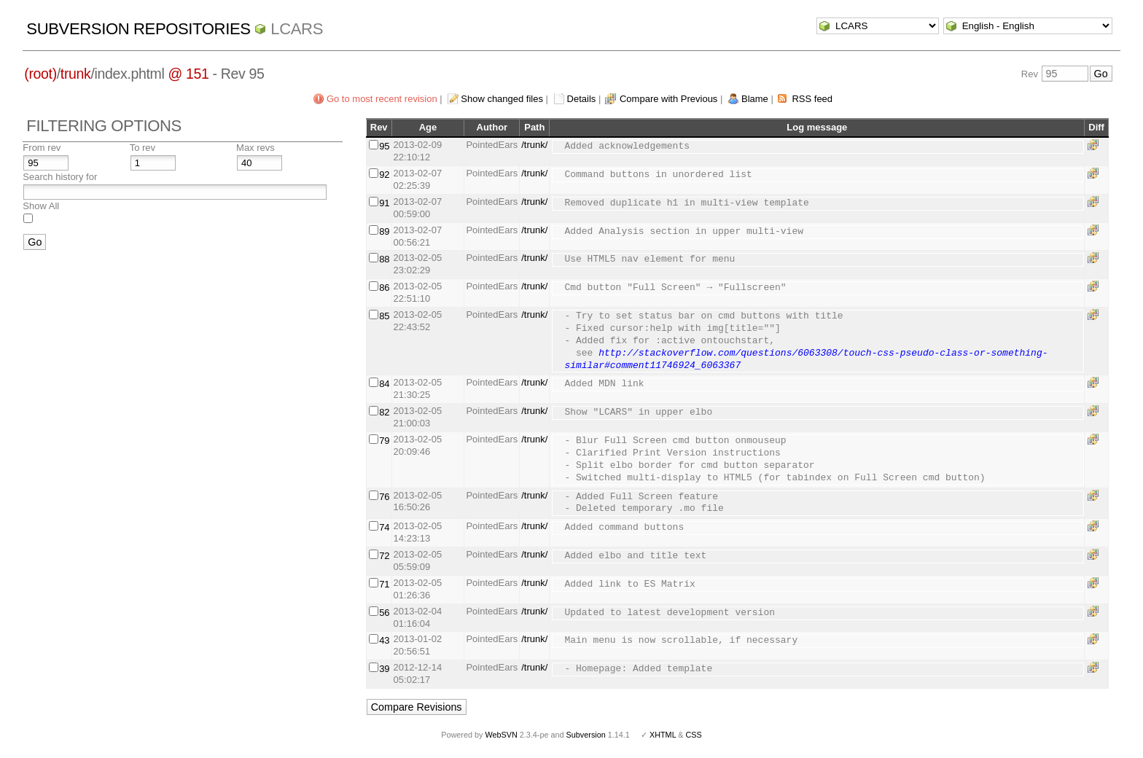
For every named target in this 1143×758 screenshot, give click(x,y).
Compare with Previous (668, 98)
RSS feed (812, 98)
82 (384, 412)
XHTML (662, 734)
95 (384, 146)
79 (384, 440)
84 (384, 383)
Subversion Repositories (138, 29)
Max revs (255, 147)
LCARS (296, 29)
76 (384, 496)
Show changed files (502, 98)
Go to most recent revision (382, 98)
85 (384, 315)
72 (384, 555)
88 (384, 259)
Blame (754, 98)
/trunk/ (534, 144)
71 (384, 584)
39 (384, 668)
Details (581, 98)
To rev (142, 147)
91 (384, 203)
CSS (694, 734)
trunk (76, 74)
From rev (42, 147)
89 (384, 231)
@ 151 (188, 74)
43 (384, 640)
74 (384, 527)
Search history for (60, 176)
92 (384, 174)
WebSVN (501, 734)
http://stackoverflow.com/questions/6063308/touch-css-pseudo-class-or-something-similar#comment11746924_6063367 (806, 359)
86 (384, 287)
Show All (41, 205)
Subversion (586, 734)
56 (384, 612)
